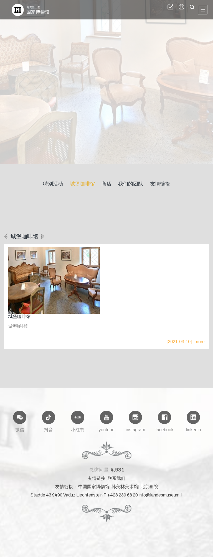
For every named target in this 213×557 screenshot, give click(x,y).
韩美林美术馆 (124, 490)
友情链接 (96, 481)
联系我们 (116, 481)
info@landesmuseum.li (160, 498)
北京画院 (149, 490)
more (200, 341)
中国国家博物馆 (93, 490)
